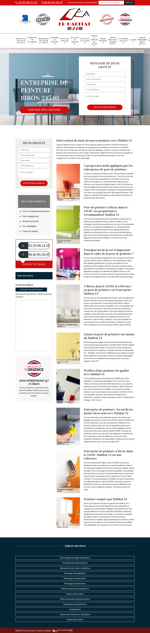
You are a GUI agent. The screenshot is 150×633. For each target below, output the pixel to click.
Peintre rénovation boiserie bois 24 (112, 41)
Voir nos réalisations (44, 109)
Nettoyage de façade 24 (64, 41)
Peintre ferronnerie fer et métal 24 (142, 41)
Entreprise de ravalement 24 (32, 41)
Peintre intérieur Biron (75, 594)
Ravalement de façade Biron (75, 604)
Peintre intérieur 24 (103, 41)
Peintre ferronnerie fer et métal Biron (75, 614)
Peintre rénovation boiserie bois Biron (75, 599)
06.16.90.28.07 (52, 3)
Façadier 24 (133, 41)
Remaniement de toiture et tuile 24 (43, 41)
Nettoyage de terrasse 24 (74, 41)
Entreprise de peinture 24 (54, 41)
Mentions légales (44, 631)
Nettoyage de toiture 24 (85, 41)
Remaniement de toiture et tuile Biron (75, 568)
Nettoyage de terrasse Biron (75, 578)
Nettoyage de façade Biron (75, 573)
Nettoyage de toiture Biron (75, 584)
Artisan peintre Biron (75, 620)
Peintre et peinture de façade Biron (75, 589)
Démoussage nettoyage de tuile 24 (21, 41)
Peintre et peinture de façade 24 (94, 41)
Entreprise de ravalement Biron (75, 563)
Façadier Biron (75, 609)
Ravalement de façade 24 (123, 41)
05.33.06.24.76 (26, 3)
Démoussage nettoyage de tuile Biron (75, 558)
